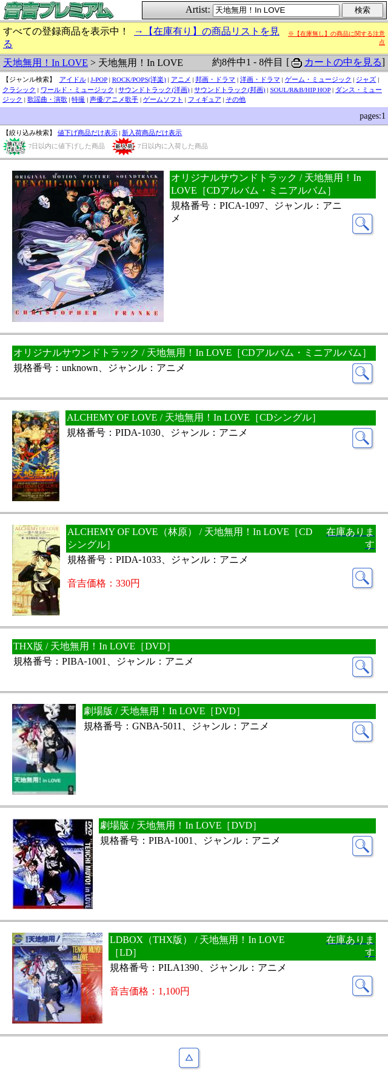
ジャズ (366, 79)
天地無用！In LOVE (45, 63)
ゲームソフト (163, 99)
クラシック (19, 89)
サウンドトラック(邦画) (229, 89)
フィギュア (204, 99)
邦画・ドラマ (215, 79)
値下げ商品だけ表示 (88, 132)
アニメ (181, 79)
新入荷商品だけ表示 (152, 132)
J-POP (98, 79)
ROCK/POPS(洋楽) (139, 79)
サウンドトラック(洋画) (153, 89)
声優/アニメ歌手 (114, 99)
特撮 (78, 99)
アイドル (72, 79)
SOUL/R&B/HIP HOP (300, 89)
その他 (236, 99)
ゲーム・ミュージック (318, 79)
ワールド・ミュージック (77, 89)
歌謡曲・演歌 (47, 99)
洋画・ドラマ (260, 79)
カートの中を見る (343, 62)
